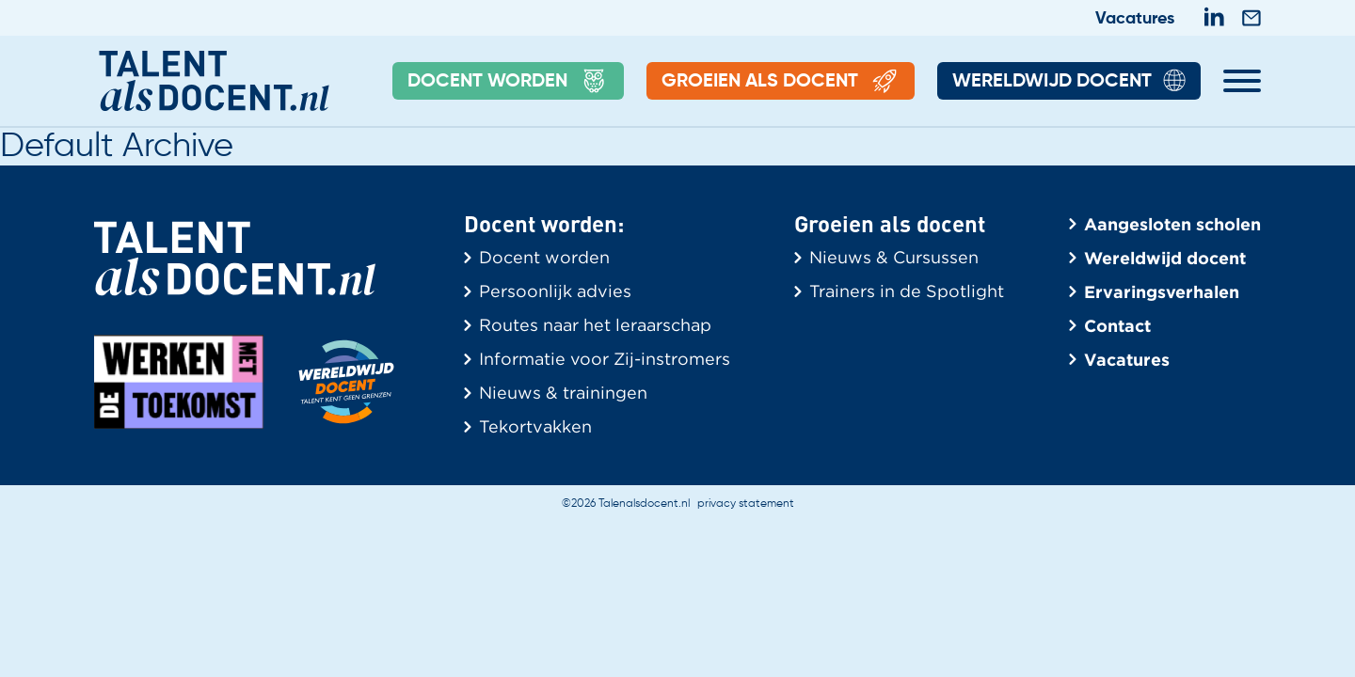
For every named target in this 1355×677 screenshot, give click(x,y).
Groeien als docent (781, 82)
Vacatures (1134, 18)
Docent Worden (508, 82)
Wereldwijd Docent (1069, 82)
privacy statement (745, 504)
